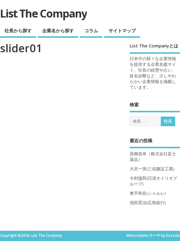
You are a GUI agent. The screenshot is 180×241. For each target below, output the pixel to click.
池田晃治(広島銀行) (148, 202)
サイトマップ (122, 30)
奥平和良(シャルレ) (148, 193)
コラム (91, 30)
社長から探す (18, 30)
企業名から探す (58, 30)
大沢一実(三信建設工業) (152, 169)
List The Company (43, 13)
